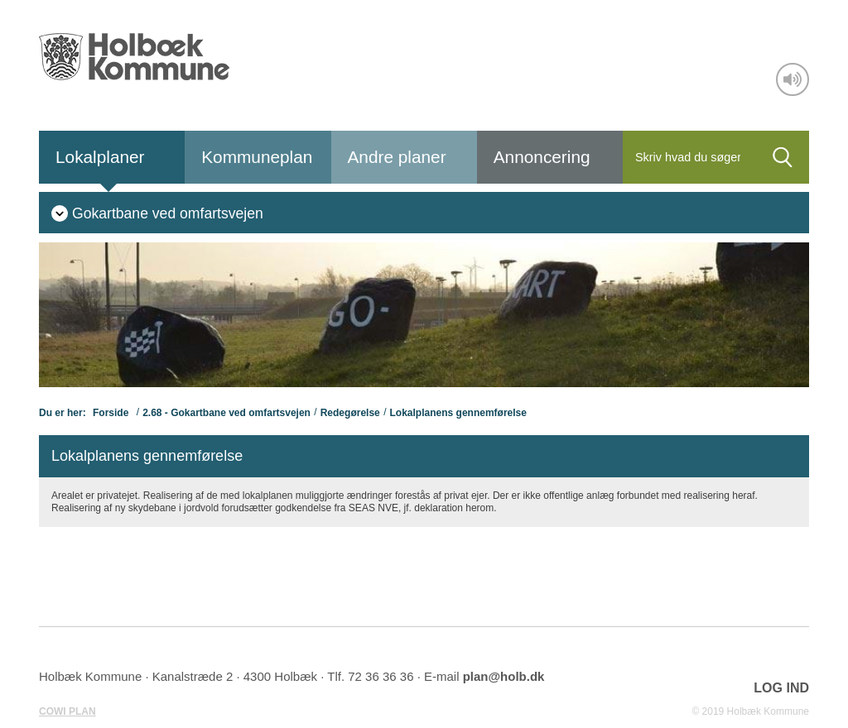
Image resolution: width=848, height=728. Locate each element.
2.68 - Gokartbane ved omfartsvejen (226, 413)
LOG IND (781, 688)
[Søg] (689, 157)
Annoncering (542, 156)
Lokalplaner (100, 156)
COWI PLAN (67, 711)
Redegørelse (350, 413)
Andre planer (397, 156)
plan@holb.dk (504, 676)
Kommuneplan (256, 156)
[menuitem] (157, 212)
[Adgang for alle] (792, 79)
